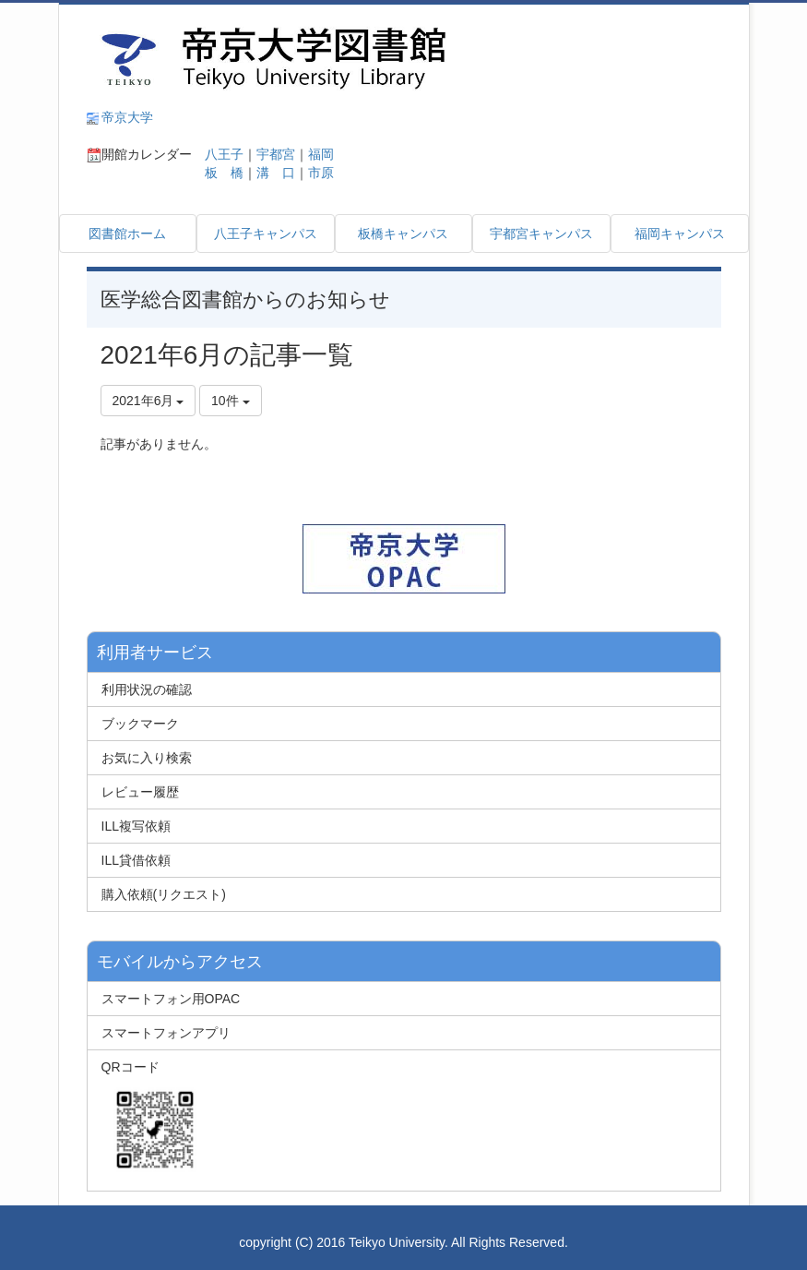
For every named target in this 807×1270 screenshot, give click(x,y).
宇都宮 (275, 154)
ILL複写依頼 (136, 826)
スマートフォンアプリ (166, 1032)
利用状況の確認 (146, 689)
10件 (230, 400)
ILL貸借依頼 (136, 860)
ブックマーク (140, 723)
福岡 (321, 154)
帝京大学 (127, 117)
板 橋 (217, 172)
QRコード (151, 1118)
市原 (321, 172)
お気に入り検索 (146, 757)
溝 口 (275, 172)
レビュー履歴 (140, 792)
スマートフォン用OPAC (171, 998)
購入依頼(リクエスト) (163, 894)
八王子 (217, 154)
